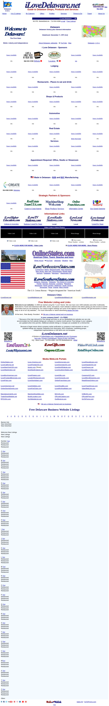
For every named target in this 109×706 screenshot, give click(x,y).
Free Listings (71, 21)
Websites (16, 190)
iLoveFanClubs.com (35, 388)
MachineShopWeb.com (36, 394)
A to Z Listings (16, 13)
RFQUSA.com (6, 399)
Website (37, 61)
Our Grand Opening (97, 209)
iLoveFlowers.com (34, 375)
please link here (72, 310)
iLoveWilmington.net (89, 297)
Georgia (45, 284)
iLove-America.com (34, 362)
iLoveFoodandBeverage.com (11, 378)
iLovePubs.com (6, 380)
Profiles (51, 13)
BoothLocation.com (34, 396)
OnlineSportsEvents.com (9, 388)
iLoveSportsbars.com (35, 380)
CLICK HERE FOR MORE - (28, 245)
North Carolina (48, 285)
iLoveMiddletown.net (35, 297)
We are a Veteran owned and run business (58, 314)
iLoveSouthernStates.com (64, 370)
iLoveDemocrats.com (62, 362)
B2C (62, 177)
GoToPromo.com (88, 399)
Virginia (55, 287)
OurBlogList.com (60, 399)
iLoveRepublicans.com (90, 362)
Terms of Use (62, 338)
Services (64, 13)
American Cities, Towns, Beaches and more (53, 257)
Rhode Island (67, 271)
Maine (46, 269)
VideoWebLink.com (88, 388)
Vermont (39, 273)
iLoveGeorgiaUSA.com (63, 365)
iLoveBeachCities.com (89, 370)
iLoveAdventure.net (7, 386)
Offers (42, 13)
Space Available (11, 55)
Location (52, 61)
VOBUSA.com (87, 394)
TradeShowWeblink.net (9, 396)
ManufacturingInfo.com (9, 394)
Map (69, 43)
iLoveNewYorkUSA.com (9, 367)
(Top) (8, 441)
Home (4, 13)
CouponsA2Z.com (88, 375)
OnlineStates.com (47, 336)
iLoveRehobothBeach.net (63, 297)
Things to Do (77, 13)
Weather (65, 260)
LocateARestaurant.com (36, 378)
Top (54, 705)
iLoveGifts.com (60, 375)
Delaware (47, 273)
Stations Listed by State (33, 224)
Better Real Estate (76, 138)
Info (76, 61)
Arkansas (44, 282)
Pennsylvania (57, 271)
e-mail (63, 21)
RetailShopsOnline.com (90, 380)
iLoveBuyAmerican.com (9, 375)
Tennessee (43, 287)
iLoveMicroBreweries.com (91, 378)
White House (38, 260)
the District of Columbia (65, 282)
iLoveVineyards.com (62, 378)
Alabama (37, 282)
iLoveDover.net (6, 297)
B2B (54, 177)
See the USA (102, 8)
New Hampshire (66, 269)
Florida (39, 284)
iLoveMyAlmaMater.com (63, 388)
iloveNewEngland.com (35, 370)
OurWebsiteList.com (35, 399)
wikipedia (57, 260)
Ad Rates (71, 338)
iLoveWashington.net (8, 370)
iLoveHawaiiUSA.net (89, 365)
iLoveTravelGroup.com (90, 386)
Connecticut (39, 269)
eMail (75, 340)
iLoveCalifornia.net (7, 365)
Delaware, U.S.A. (94, 43)
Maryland (55, 273)
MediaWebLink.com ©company (66, 336)
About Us (101, 13)
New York (48, 271)
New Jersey (40, 271)
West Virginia (63, 287)
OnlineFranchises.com (62, 380)
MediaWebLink (8, 341)
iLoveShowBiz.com (61, 386)
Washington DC (65, 273)
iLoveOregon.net (87, 367)
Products (53, 209)
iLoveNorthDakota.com (63, 367)
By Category (30, 13)
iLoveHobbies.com (34, 386)
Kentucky (52, 284)
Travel (89, 13)
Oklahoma (57, 285)
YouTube (64, 43)
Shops (47, 209)
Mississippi (38, 285)
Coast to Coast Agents (32, 209)
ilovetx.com (32, 367)
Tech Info (37, 338)
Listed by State (97, 224)
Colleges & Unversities (11, 224)
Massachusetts (55, 269)
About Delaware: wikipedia (48, 43)
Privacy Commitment (49, 338)
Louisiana (59, 284)
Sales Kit (80, 702)
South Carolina (67, 285)
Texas (50, 287)
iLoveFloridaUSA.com (35, 365)
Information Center (76, 209)
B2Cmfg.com (59, 394)
